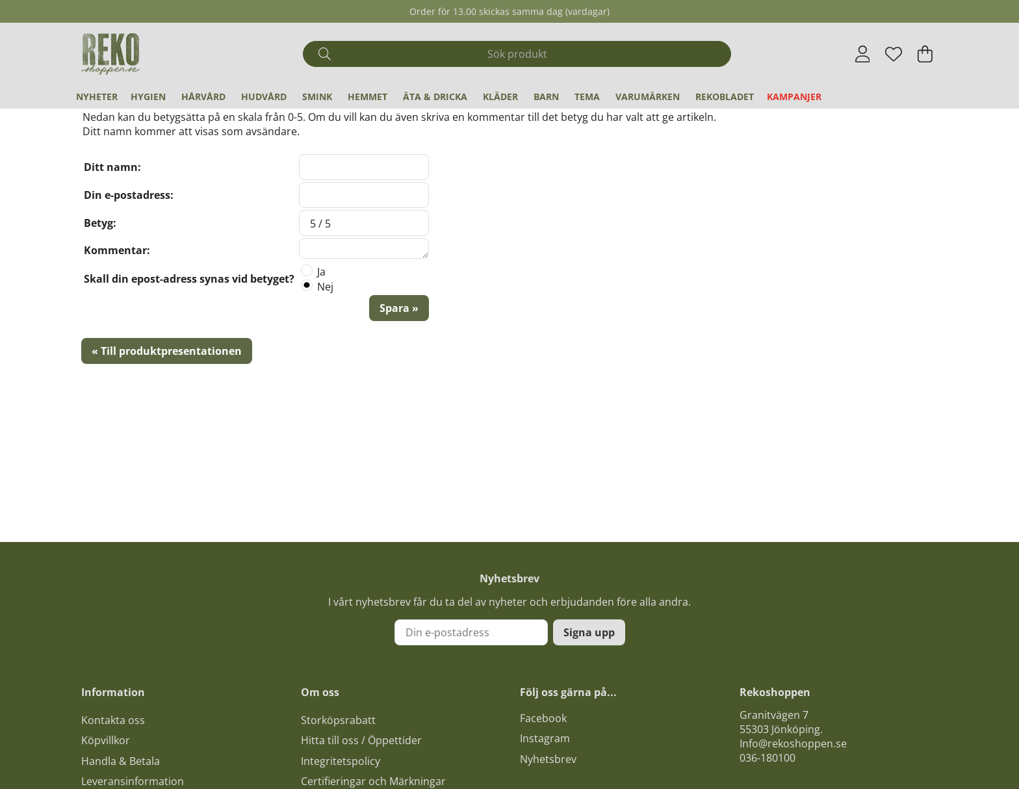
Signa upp (589, 632)
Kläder (500, 96)
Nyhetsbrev (548, 759)
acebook (546, 718)
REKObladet (724, 96)
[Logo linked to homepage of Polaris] (110, 54)
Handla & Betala (120, 761)
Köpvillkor (105, 740)
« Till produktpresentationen (167, 351)
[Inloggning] (862, 54)
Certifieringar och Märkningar (373, 781)
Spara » (399, 308)
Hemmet (367, 96)
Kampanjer (794, 96)
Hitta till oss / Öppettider (361, 740)
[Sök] (517, 54)
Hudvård (264, 96)
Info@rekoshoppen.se (793, 743)
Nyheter (97, 96)
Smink (317, 96)
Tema (587, 96)
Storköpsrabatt (338, 720)
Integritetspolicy (340, 761)
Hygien (148, 96)
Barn (546, 96)
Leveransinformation (132, 781)
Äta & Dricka (435, 96)
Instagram (545, 738)
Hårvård (203, 96)
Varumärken (647, 96)
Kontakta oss (113, 720)
